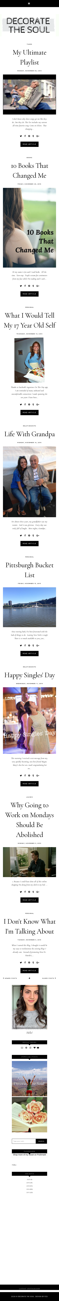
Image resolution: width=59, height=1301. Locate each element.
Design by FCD (41, 1296)
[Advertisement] (29, 1217)
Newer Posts (10, 978)
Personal (29, 307)
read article (29, 144)
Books (29, 157)
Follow (14, 1165)
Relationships (29, 426)
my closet (29, 1155)
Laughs (29, 797)
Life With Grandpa (29, 434)
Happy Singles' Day (29, 675)
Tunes (29, 44)
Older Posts (49, 978)
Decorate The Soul (26, 1296)
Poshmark (41, 1155)
